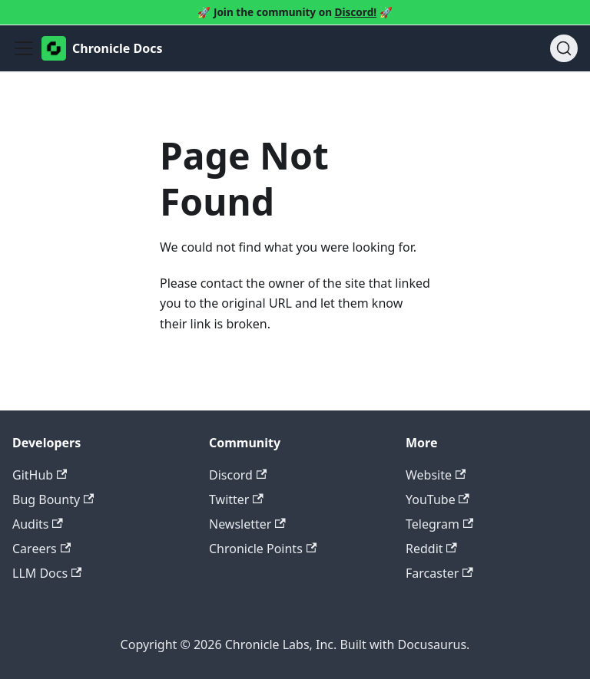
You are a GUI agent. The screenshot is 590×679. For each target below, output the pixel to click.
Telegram (439, 524)
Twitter (236, 499)
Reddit (431, 548)
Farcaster (439, 573)
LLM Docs (46, 573)
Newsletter (247, 524)
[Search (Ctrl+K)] (564, 48)
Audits (37, 524)
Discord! (356, 12)
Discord (238, 474)
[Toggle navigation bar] (23, 48)
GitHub (39, 474)
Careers (41, 548)
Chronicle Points (263, 548)
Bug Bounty (53, 499)
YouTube (437, 499)
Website (436, 474)
